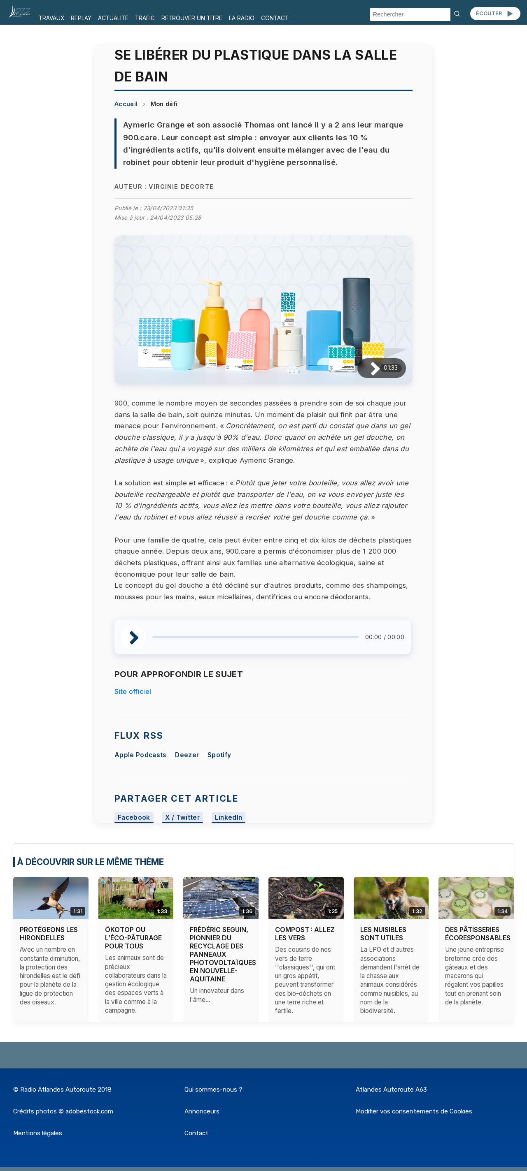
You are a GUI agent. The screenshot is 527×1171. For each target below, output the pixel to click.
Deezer (187, 755)
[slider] (255, 637)
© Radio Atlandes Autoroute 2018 (62, 1089)
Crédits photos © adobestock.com (63, 1111)
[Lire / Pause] (368, 368)
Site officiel (132, 691)
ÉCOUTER (495, 13)
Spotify (219, 755)
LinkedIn (229, 817)
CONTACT (275, 18)
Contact (196, 1133)
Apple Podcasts (140, 755)
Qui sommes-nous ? (213, 1089)
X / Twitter (182, 817)
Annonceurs (201, 1111)
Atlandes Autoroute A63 (391, 1089)
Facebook (134, 817)
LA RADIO (241, 18)
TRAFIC (145, 18)
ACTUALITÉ (113, 18)
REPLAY (81, 18)
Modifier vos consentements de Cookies (414, 1111)
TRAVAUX (51, 18)
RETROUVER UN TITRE (191, 18)
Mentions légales (37, 1133)
